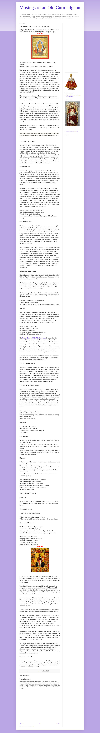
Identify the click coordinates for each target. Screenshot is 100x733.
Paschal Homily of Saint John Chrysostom (34, 338)
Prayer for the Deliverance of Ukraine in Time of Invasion (73, 96)
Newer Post (22, 723)
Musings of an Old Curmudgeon (50, 7)
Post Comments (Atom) (29, 726)
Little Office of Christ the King (72, 131)
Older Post (58, 723)
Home (40, 723)
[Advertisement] (72, 46)
